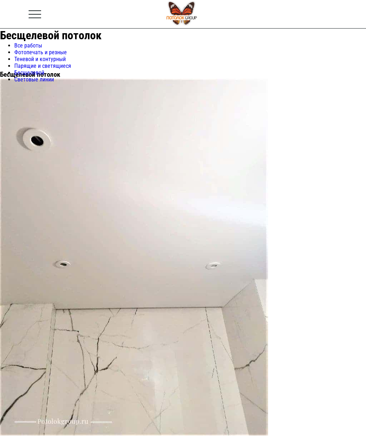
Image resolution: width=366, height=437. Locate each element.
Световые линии (34, 79)
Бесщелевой (29, 72)
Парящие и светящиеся (42, 65)
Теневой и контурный (40, 59)
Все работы (28, 45)
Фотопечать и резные (40, 52)
